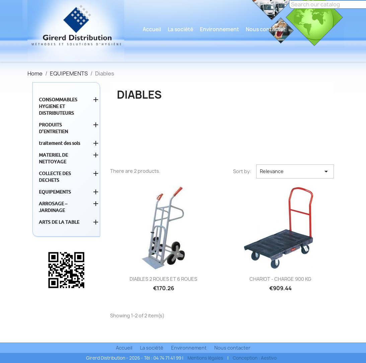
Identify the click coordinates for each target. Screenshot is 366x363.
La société (180, 29)
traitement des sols (59, 143)
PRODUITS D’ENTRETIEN (53, 128)
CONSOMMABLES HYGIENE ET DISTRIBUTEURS (58, 106)
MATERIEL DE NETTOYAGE (53, 158)
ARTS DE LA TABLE (59, 222)
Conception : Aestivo (255, 358)
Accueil (152, 29)
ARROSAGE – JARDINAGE (53, 207)
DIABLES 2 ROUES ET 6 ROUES (163, 279)
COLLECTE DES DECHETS (55, 177)
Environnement (219, 29)
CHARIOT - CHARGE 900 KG (280, 279)
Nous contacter (266, 29)
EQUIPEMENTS (55, 192)
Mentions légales (205, 358)
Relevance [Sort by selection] (295, 171)
